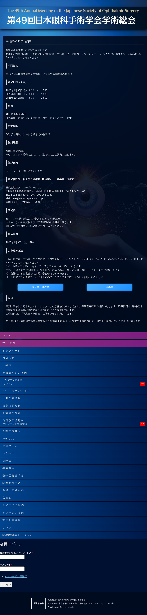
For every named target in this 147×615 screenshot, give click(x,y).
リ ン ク (6, 527)
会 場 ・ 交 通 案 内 (13, 490)
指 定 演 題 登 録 (11, 405)
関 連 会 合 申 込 (11, 483)
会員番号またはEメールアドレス (16, 553)
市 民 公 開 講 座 (11, 520)
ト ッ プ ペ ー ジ (11, 350)
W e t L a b (8, 438)
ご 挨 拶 (6, 365)
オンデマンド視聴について (12, 382)
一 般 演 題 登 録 (11, 398)
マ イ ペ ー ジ (9, 336)
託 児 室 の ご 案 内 (13, 505)
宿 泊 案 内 (8, 497)
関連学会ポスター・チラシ (17, 535)
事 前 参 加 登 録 (11, 413)
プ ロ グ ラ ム (9, 446)
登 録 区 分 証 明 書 (13, 475)
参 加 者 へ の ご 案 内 (14, 372)
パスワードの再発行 (16, 576)
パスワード (6, 564)
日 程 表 (6, 460)
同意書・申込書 (40, 287)
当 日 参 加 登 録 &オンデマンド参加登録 (14, 422)
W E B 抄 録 (9, 343)
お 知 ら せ (8, 358)
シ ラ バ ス (8, 453)
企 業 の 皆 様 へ (11, 431)
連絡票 (109, 287)
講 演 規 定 (8, 468)
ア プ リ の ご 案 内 (13, 513)
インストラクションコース (17, 391)
